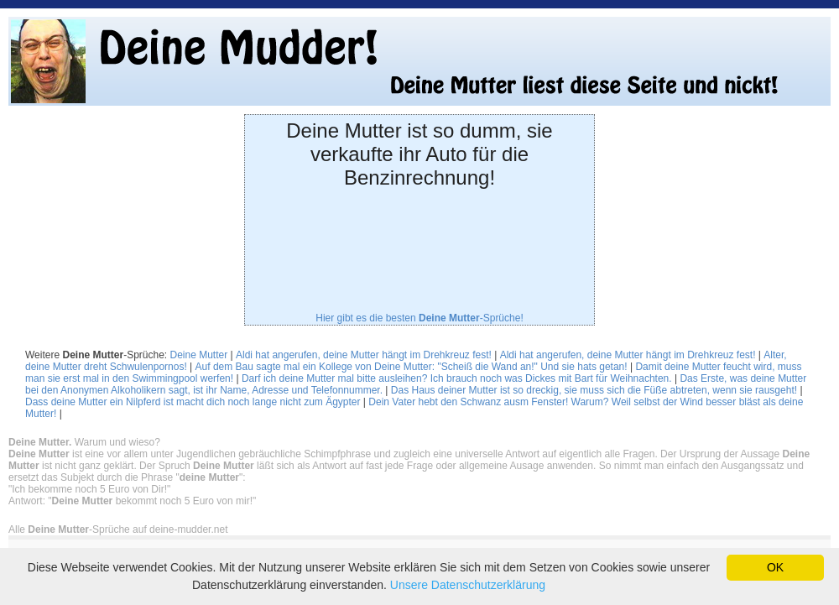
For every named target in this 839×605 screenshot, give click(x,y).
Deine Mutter (199, 355)
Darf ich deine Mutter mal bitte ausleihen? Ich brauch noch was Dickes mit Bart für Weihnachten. (457, 378)
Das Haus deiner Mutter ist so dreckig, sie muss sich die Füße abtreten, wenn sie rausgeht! (594, 390)
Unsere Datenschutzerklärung (467, 585)
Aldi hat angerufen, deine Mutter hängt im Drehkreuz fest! (364, 355)
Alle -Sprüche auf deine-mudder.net (117, 529)
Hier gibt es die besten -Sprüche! (419, 318)
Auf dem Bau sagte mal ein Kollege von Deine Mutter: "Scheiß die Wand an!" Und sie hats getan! (411, 367)
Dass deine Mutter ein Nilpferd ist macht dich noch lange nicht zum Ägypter (193, 402)
